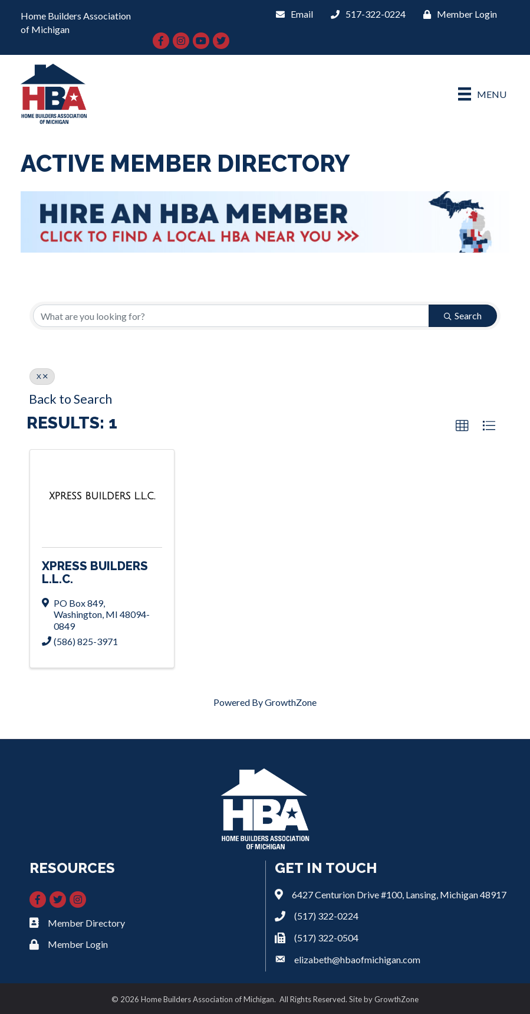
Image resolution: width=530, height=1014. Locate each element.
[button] (462, 426)
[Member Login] (457, 14)
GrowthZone (291, 702)
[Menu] (482, 94)
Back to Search (70, 399)
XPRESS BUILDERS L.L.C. (95, 572)
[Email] (291, 14)
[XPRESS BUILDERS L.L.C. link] (102, 496)
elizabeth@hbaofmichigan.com (357, 959)
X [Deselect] (42, 376)
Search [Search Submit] (463, 315)
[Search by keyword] (231, 316)
